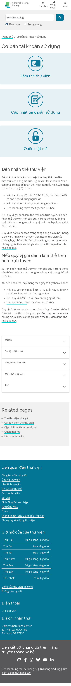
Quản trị (6, 511)
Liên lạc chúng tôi (17, 208)
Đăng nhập (52, 6)
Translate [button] (43, 5)
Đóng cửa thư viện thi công (17, 586)
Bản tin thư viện (11, 493)
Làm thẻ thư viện (35, 76)
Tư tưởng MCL (10, 506)
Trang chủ (7, 36)
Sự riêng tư (30, 669)
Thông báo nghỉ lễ (12, 591)
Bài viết (6, 497)
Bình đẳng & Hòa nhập (15, 502)
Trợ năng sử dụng (50, 669)
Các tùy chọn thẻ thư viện (19, 422)
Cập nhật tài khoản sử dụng (35, 112)
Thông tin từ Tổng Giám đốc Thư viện (23, 515)
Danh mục (15, 24)
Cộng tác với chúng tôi (14, 475)
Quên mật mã (35, 148)
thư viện (11, 181)
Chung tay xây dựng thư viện (18, 520)
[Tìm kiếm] (60, 17)
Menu (65, 5)
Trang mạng (35, 24)
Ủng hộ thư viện (11, 479)
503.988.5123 (9, 611)
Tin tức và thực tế (12, 488)
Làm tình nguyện (11, 484)
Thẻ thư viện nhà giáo (16, 418)
